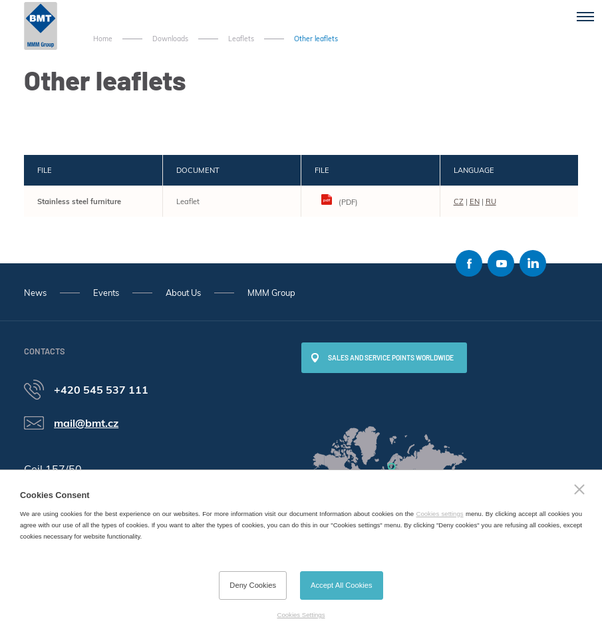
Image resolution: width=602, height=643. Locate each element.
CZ (459, 201)
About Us (183, 292)
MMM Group (271, 292)
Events (106, 292)
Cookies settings (440, 513)
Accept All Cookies (342, 585)
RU (491, 201)
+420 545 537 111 (101, 389)
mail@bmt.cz (86, 423)
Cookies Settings (301, 614)
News (35, 292)
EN (475, 201)
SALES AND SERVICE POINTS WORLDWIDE (391, 358)
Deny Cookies (252, 585)
